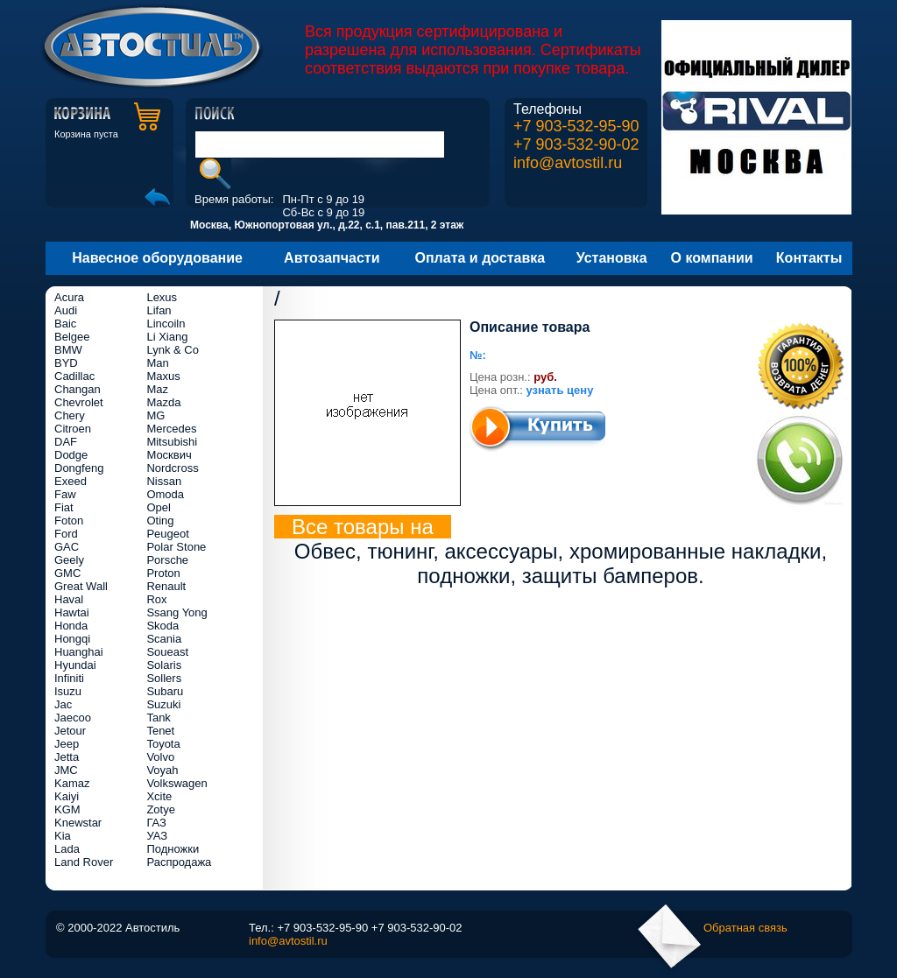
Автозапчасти (331, 257)
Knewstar (78, 822)
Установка (611, 257)
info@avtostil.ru (567, 163)
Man (157, 362)
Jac (63, 704)
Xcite (159, 796)
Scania (163, 638)
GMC (67, 573)
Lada (67, 848)
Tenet (160, 730)
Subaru (164, 691)
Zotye (160, 809)
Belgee (71, 336)
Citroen (72, 428)
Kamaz (71, 783)
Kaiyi (66, 796)
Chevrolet (78, 402)
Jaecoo (72, 717)
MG (155, 415)
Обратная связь (745, 927)
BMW (68, 349)
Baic (65, 323)
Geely (69, 559)
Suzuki (163, 704)
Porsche (167, 559)
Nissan (163, 481)
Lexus (161, 297)
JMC (66, 770)
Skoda (162, 625)
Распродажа (178, 862)
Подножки (172, 848)
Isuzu (67, 691)
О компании (712, 257)
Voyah (162, 770)
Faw (65, 494)
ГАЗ (156, 822)
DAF (65, 441)
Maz (157, 389)
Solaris (163, 665)
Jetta (66, 756)
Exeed (70, 481)
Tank (158, 717)
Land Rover (83, 862)
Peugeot (167, 533)
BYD (66, 362)
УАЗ (156, 835)
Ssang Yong (176, 612)
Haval (68, 599)
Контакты (809, 257)
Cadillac (74, 376)
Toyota (163, 743)
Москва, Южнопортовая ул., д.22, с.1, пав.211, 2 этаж (326, 225)
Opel (158, 507)
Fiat (64, 507)
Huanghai (78, 651)
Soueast (167, 651)
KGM (67, 809)
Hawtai (71, 612)
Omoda (165, 494)
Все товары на (363, 526)
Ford (66, 533)
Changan (77, 389)
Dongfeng (78, 468)
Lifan (158, 310)
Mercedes (171, 428)
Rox (156, 599)
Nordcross (172, 468)
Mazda (163, 402)
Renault (166, 586)
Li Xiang (166, 336)
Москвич (168, 454)
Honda (71, 625)
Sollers (163, 678)
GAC (66, 546)
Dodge (71, 454)
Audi (65, 310)
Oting (159, 520)
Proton (163, 573)
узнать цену (560, 390)
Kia (62, 835)
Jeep (66, 743)
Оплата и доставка (480, 257)
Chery (69, 415)
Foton (68, 520)
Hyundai (75, 665)
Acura (69, 297)
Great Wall (81, 586)
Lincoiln (165, 323)
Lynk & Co (172, 349)
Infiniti (69, 678)
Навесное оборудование (157, 257)
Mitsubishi (171, 441)
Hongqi (72, 638)
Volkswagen (176, 783)
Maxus (163, 376)
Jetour (70, 730)
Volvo (160, 756)
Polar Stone (176, 546)
